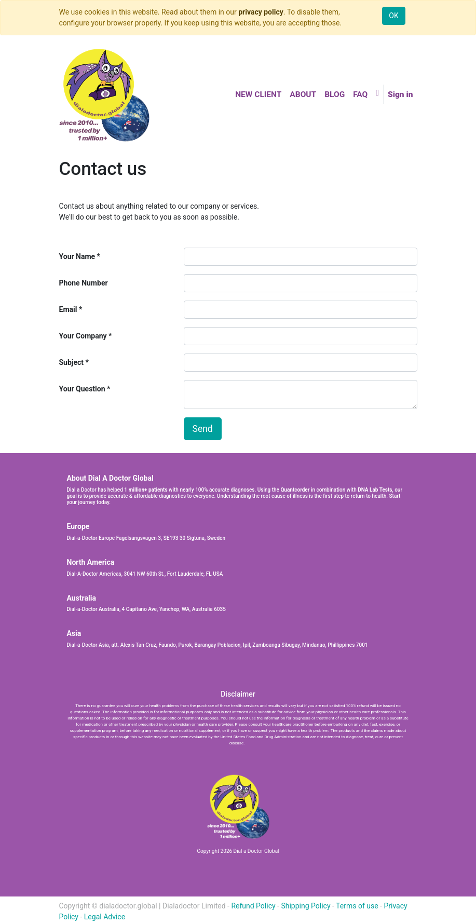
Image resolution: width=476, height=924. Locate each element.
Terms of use (357, 906)
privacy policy (260, 12)
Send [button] (203, 429)
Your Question (82, 389)
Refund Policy (253, 906)
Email (68, 309)
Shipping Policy (305, 906)
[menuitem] (258, 95)
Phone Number (83, 283)
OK (393, 15)
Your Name (77, 256)
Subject (71, 362)
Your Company (83, 336)
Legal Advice (104, 917)
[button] (377, 93)
